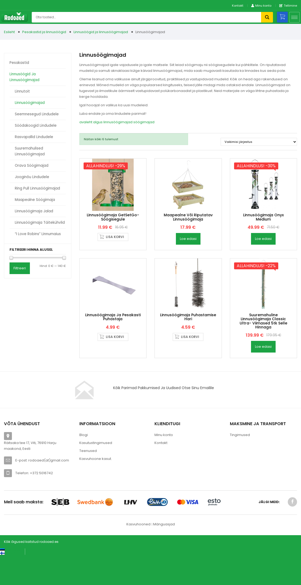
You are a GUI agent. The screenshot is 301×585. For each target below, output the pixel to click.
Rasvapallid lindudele (34, 136)
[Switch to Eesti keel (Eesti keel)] (10, 579)
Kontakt (237, 5)
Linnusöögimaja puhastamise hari (188, 346)
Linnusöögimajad (30, 102)
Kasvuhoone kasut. (95, 488)
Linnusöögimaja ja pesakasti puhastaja (113, 346)
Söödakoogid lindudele (36, 125)
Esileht (9, 31)
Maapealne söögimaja (35, 199)
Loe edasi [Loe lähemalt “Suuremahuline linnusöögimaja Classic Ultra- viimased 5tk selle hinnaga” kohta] (263, 376)
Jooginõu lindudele (32, 176)
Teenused (88, 480)
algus (98, 122)
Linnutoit (22, 91)
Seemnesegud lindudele (37, 114)
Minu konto (163, 464)
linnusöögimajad (118, 122)
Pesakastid (19, 62)
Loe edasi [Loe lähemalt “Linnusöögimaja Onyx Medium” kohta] (263, 253)
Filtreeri (19, 268)
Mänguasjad (164, 553)
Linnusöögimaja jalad (34, 211)
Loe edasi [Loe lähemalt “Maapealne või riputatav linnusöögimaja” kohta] (188, 253)
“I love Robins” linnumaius (38, 233)
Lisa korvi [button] (115, 251)
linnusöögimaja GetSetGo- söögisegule (113, 231)
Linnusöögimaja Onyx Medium (263, 231)
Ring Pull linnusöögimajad (37, 188)
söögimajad (143, 122)
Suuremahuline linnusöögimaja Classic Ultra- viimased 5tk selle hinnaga (263, 350)
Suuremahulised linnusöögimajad (30, 151)
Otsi (267, 17)
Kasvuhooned (138, 553)
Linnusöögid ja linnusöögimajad (101, 31)
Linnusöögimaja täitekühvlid (40, 222)
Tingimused (240, 464)
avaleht (85, 122)
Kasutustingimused (95, 472)
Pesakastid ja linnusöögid (44, 31)
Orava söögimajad (31, 165)
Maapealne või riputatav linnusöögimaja (188, 231)
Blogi (83, 464)
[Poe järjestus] (259, 142)
